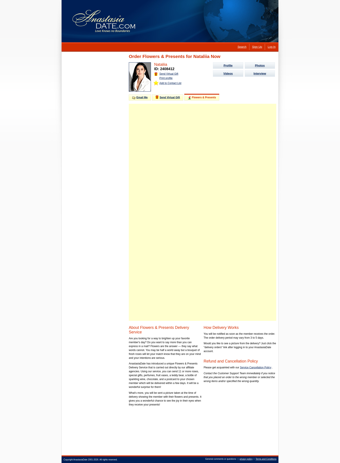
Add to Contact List (170, 83)
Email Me (140, 97)
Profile (228, 65)
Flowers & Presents (202, 98)
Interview (259, 73)
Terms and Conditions (265, 459)
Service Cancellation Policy (255, 367)
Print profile (166, 78)
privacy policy (246, 459)
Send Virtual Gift (166, 73)
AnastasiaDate (80, 459)
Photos (260, 65)
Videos (228, 73)
